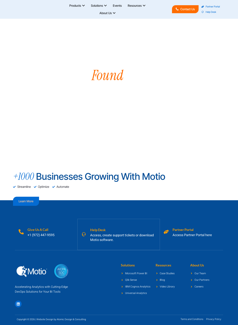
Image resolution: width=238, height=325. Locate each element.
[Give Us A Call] (21, 232)
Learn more (26, 201)
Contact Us (185, 9)
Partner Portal (183, 230)
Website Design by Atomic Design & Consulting (61, 319)
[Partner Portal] (166, 232)
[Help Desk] (84, 234)
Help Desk (98, 230)
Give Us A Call (38, 230)
